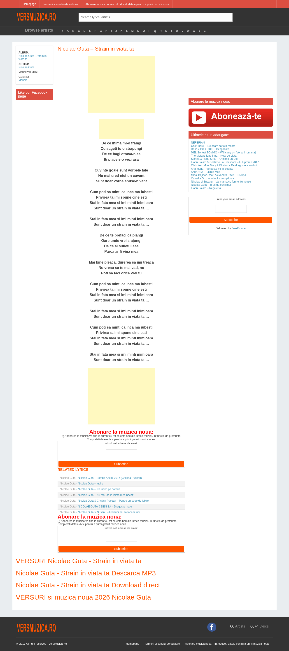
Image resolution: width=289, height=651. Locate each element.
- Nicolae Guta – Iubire (81, 483)
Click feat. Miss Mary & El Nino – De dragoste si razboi (224, 165)
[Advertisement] (121, 84)
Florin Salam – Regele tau (206, 188)
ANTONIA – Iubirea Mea (205, 172)
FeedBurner (239, 228)
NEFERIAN (198, 142)
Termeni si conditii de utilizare (61, 4)
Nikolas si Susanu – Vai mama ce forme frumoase (221, 181)
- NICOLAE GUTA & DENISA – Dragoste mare (96, 506)
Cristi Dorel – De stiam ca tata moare (213, 146)
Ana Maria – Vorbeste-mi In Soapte (212, 168)
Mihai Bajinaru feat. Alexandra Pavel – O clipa (218, 175)
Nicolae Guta (26, 67)
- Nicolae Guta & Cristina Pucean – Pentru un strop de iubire (104, 500)
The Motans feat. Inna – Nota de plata (213, 155)
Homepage (29, 4)
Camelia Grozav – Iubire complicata (212, 178)
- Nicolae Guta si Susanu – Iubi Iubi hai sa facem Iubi (100, 512)
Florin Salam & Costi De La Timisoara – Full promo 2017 (225, 162)
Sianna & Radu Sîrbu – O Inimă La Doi (214, 158)
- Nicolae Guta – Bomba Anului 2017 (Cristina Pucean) (101, 478)
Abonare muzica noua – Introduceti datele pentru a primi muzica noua (127, 4)
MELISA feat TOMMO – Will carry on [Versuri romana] (223, 152)
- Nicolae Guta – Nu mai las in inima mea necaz (96, 495)
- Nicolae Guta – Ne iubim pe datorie (90, 489)
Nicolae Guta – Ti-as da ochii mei (211, 184)
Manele (23, 80)
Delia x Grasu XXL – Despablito (210, 149)
